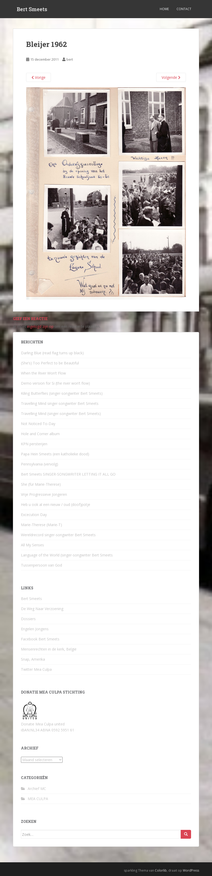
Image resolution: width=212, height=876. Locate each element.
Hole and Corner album (40, 433)
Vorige (39, 77)
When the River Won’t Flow (43, 373)
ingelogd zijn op (40, 326)
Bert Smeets (32, 9)
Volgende (171, 77)
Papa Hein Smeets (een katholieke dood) (55, 453)
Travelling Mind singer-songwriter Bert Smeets (60, 403)
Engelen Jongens (35, 628)
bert (69, 59)
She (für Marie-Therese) (41, 484)
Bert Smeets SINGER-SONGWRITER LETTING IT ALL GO (68, 474)
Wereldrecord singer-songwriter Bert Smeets (58, 534)
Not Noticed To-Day (38, 423)
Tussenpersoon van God (41, 565)
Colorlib (161, 870)
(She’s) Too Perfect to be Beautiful (50, 363)
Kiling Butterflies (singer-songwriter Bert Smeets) (62, 393)
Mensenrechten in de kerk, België (49, 649)
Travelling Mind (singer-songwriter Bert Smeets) (61, 413)
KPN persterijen (34, 443)
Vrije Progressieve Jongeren (44, 494)
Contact (184, 9)
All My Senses (32, 544)
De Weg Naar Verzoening (42, 608)
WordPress (191, 870)
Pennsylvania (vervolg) (39, 464)
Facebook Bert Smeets (40, 639)
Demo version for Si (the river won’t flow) (55, 383)
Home (164, 9)
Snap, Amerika (33, 659)
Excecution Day (34, 514)
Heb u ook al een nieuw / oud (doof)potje (55, 504)
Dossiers (28, 618)
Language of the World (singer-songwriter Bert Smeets (67, 555)
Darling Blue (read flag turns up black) (52, 352)
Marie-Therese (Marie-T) (41, 524)
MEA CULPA (38, 798)
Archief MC (37, 788)
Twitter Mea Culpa (36, 669)
